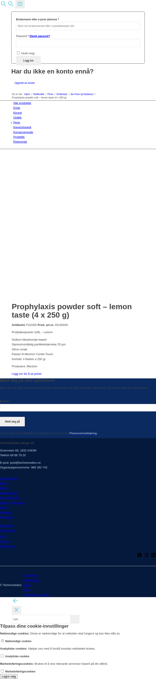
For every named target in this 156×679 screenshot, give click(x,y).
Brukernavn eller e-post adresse (37, 19)
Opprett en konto (25, 83)
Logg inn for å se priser (27, 373)
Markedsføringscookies (18, 671)
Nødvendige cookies (16, 641)
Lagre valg (9, 676)
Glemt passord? (40, 36)
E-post (5, 401)
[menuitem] (78, 103)
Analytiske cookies (15, 656)
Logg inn (28, 60)
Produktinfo (7, 530)
